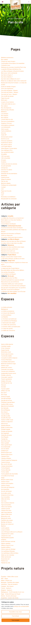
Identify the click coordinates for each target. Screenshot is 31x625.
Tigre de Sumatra (6, 504)
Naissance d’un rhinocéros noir (10, 253)
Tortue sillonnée (5, 470)
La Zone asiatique (6, 315)
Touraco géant (5, 388)
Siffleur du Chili (5, 390)
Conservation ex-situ (7, 119)
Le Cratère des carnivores (8, 324)
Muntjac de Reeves (6, 522)
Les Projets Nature (6, 146)
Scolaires (3, 162)
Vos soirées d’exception (8, 272)
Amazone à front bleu (7, 495)
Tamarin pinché (5, 508)
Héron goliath (5, 443)
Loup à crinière (5, 530)
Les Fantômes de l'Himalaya (9, 320)
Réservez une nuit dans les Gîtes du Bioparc (13, 241)
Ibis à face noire (5, 441)
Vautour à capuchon (7, 421)
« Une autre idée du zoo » (8, 104)
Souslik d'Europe (6, 417)
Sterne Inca (4, 423)
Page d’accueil (5, 98)
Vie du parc (11, 276)
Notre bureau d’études (7, 109)
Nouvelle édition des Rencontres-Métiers (12, 270)
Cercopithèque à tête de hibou (9, 553)
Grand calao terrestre (7, 354)
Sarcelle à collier (5, 416)
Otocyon (3, 385)
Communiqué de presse (14, 225)
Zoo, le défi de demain (7, 96)
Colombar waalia (6, 346)
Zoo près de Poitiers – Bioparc (9, 92)
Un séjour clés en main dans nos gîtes (11, 243)
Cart (2, 195)
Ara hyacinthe (5, 489)
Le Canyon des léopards (8, 313)
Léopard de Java (6, 535)
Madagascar (4, 309)
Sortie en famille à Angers (8, 86)
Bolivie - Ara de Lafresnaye (8, 596)
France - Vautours (6, 588)
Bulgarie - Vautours (6, 590)
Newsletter (4, 175)
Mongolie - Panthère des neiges (10, 582)
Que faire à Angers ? (7, 75)
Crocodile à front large (7, 475)
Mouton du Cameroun (7, 524)
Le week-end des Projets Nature (10, 268)
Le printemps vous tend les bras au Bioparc (13, 285)
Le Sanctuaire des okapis (8, 322)
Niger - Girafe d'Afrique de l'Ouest (10, 594)
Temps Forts (11, 260)
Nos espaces (4, 115)
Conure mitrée (5, 414)
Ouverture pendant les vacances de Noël (12, 280)
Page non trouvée (6, 191)
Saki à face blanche (6, 512)
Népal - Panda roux (6, 580)
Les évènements (5, 127)
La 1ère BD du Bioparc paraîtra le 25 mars (13, 258)
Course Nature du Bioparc (8, 223)
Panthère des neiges (7, 520)
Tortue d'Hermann (6, 359)
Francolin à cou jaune (7, 369)
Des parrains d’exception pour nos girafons (13, 287)
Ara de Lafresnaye (6, 491)
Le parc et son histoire (7, 102)
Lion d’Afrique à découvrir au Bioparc (12, 532)
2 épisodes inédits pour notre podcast (12, 283)
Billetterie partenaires (7, 57)
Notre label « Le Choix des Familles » (11, 220)
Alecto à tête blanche (7, 344)
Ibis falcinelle (4, 408)
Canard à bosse (5, 462)
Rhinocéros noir (5, 516)
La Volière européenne (7, 311)
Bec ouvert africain (6, 464)
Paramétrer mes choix (15, 611)
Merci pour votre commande (9, 73)
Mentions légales (6, 183)
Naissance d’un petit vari (8, 251)
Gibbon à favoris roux (7, 545)
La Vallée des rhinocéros (8, 330)
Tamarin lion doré (6, 510)
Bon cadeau (4, 59)
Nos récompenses (6, 107)
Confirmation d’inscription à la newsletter (13, 63)
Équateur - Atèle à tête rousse (9, 576)
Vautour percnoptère (7, 483)
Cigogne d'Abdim (6, 458)
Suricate (3, 386)
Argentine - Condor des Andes (9, 598)
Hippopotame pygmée (7, 537)
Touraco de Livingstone (8, 371)
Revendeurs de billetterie (8, 196)
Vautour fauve (5, 481)
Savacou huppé (5, 396)
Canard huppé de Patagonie (9, 460)
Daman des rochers (6, 367)
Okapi (2, 477)
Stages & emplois (6, 179)
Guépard (3, 539)
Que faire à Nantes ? (7, 77)
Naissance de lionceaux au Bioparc (11, 233)
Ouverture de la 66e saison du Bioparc (12, 227)
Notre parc (4, 100)
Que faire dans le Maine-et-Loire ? (10, 79)
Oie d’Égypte (4, 437)
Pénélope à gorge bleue (8, 402)
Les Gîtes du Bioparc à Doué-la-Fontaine (12, 71)
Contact (3, 187)
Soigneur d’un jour (6, 123)
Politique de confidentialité (8, 185)
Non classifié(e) (12, 293)
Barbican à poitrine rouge (8, 363)
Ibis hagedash (5, 433)
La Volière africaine (6, 307)
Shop (2, 193)
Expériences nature (6, 142)
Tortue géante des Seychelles (9, 474)
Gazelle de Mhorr (6, 547)
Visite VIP (4, 135)
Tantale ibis (4, 439)
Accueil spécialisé (6, 165)
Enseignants (4, 171)
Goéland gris (4, 450)
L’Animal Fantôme (6, 266)
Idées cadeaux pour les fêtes (9, 278)
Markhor (3, 526)
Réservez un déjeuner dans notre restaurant (13, 80)
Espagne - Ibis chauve (7, 586)
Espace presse (5, 177)
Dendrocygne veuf (6, 452)
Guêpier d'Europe (6, 381)
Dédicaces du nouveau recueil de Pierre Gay (13, 67)
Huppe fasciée (5, 350)
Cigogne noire (5, 456)
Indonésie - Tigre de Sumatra (9, 584)
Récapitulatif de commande (9, 198)
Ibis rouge (4, 394)
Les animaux (4, 113)
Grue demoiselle (5, 446)
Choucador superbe (6, 377)
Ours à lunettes (5, 497)
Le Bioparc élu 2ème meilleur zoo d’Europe (13, 291)
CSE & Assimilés (5, 158)
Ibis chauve (4, 412)
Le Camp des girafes (7, 328)
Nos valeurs (4, 106)
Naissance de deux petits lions (9, 249)
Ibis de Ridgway (5, 410)
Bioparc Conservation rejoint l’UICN (11, 256)
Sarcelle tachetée (6, 398)
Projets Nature (12, 254)
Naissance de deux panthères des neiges (12, 247)
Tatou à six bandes (6, 506)
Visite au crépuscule (6, 235)
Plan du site (4, 181)
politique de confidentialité (21, 606)
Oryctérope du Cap (6, 383)
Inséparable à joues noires (8, 373)
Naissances (11, 245)
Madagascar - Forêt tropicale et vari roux (12, 592)
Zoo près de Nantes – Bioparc (9, 90)
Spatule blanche (5, 425)
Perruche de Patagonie (7, 487)
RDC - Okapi (4, 578)
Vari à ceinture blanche (7, 502)
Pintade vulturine (6, 375)
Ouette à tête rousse (7, 404)
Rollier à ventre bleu (7, 427)
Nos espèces (4, 117)
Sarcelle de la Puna (6, 400)
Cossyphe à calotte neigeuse (9, 358)
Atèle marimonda (6, 557)
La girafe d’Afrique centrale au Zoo (11, 69)
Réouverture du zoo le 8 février (10, 281)
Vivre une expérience (7, 88)
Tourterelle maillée (6, 356)
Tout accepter (15, 620)
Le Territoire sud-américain (9, 319)
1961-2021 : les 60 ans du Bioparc (10, 289)
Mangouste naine (6, 518)
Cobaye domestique (6, 466)
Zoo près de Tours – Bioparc (9, 94)
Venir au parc (5, 129)
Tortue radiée (5, 472)
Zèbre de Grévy (5, 499)
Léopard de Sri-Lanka (7, 533)
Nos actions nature (6, 144)
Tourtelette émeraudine (8, 361)
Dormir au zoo (5, 138)
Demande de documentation (9, 173)
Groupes (3, 160)
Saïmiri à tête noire (6, 514)
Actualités (4, 154)
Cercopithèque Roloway (8, 551)
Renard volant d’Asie (7, 479)
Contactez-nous (5, 65)
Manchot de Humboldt (7, 406)
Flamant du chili (5, 562)
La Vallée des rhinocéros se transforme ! (12, 218)
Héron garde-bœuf (6, 444)
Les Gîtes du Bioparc (13, 239)
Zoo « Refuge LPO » (6, 150)
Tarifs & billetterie (6, 131)
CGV (2, 189)
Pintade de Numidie (6, 431)
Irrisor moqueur (5, 348)
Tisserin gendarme (6, 379)
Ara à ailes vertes (6, 493)
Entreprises (4, 167)
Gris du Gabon (5, 448)
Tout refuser (15, 616)
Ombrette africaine (6, 435)
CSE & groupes (5, 156)
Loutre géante (5, 528)
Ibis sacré (3, 392)
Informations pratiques (7, 125)
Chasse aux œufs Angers (8, 61)
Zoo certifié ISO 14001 (7, 152)
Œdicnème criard (6, 352)
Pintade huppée (5, 429)
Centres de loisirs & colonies (9, 164)
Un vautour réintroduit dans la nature (12, 237)
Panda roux (4, 560)
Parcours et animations (7, 121)
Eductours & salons (6, 169)
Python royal (4, 365)
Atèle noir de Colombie (7, 555)
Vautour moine (5, 485)
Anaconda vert (5, 559)
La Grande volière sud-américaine (10, 326)
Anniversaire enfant (6, 137)
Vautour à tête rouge (7, 419)
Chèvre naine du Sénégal (8, 549)
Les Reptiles (4, 317)
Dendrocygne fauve (6, 454)
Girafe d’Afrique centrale (8, 541)
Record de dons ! (6, 222)
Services (3, 133)
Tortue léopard (5, 468)
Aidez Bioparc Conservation (9, 148)
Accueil (10, 18)
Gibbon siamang (5, 543)
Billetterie (4, 111)
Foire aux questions (6, 140)
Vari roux (3, 501)
